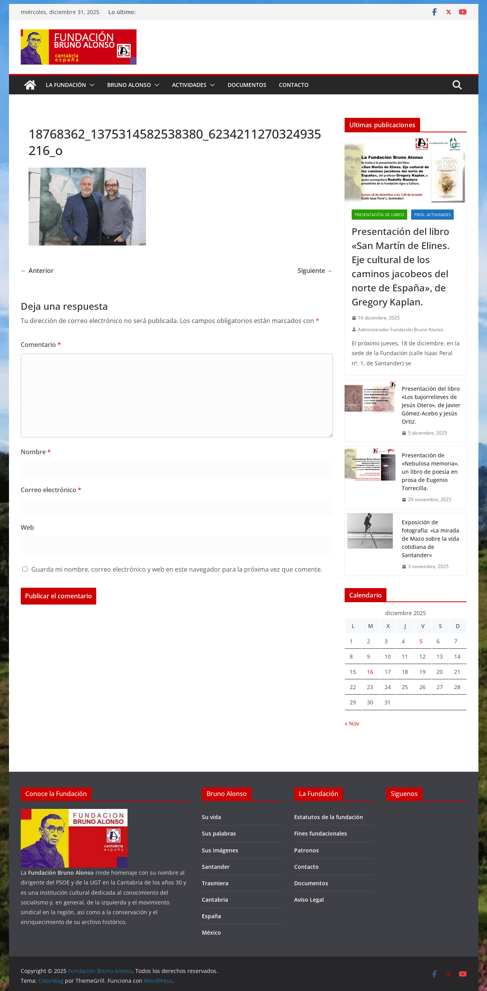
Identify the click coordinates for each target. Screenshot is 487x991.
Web (27, 527)
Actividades (189, 84)
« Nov (352, 723)
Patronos (306, 850)
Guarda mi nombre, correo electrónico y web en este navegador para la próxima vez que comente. (176, 569)
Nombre (36, 452)
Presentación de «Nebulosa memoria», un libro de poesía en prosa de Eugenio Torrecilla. (430, 471)
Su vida (211, 817)
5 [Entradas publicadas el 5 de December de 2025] (420, 641)
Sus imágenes (220, 850)
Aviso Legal (309, 899)
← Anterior (37, 270)
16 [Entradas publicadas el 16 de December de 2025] (370, 671)
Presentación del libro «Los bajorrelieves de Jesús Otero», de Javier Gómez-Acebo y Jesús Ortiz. (431, 405)
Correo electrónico (51, 490)
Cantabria (215, 899)
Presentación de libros (379, 214)
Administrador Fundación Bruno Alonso (400, 329)
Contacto (294, 84)
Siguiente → (315, 270)
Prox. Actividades (432, 214)
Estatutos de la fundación (328, 817)
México (211, 932)
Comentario (41, 344)
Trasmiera (215, 883)
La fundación (66, 84)
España (211, 916)
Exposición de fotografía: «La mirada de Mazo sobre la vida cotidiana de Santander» (430, 538)
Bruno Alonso (129, 84)
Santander (216, 866)
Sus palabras (219, 833)
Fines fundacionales (320, 833)
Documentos (247, 84)
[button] (90, 84)
